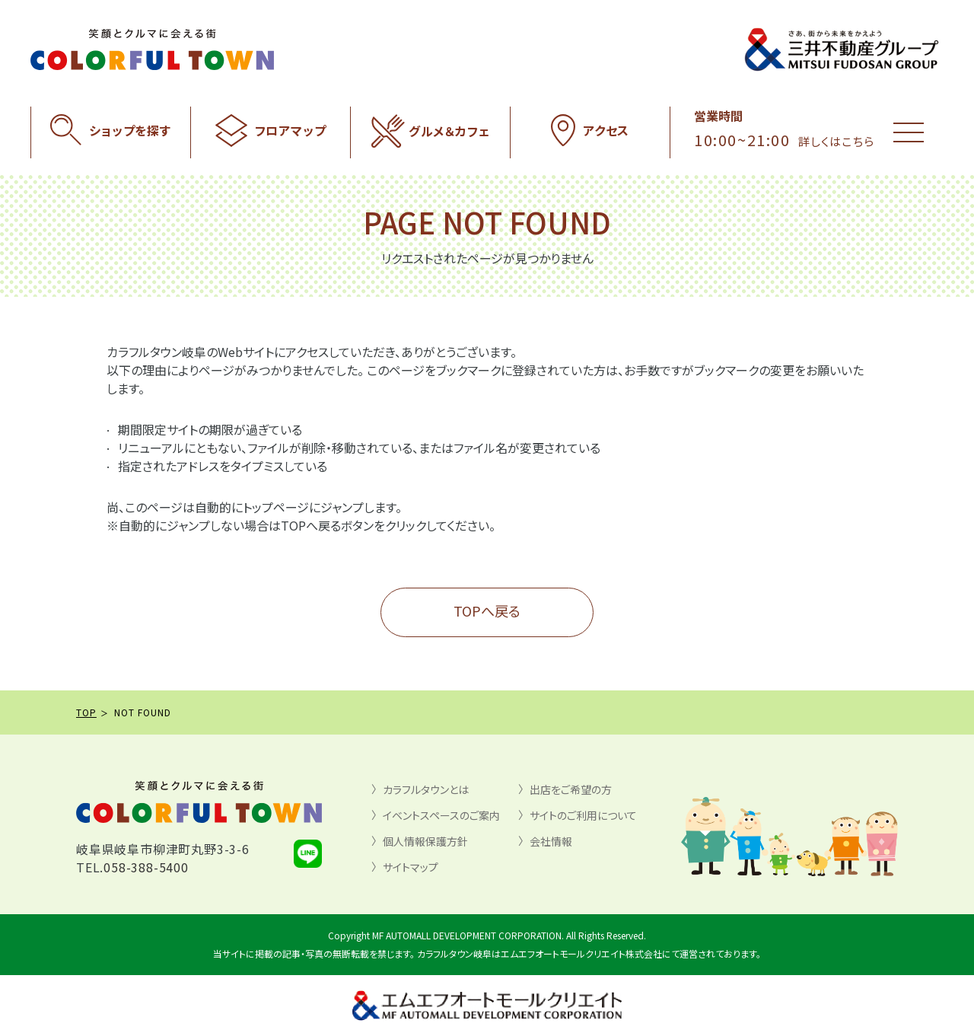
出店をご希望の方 (571, 789)
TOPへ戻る (487, 610)
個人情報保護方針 (425, 841)
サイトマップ (410, 867)
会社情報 (551, 841)
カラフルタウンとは (426, 789)
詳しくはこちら (836, 141)
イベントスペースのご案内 (441, 815)
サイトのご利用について (583, 815)
